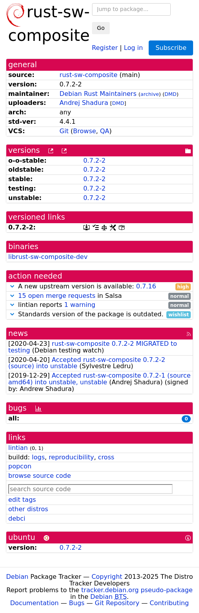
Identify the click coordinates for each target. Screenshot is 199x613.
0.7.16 (146, 286)
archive (149, 94)
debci (16, 518)
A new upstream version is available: (99, 286)
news (18, 333)
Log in (133, 47)
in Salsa (99, 296)
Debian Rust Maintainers (97, 93)
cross (106, 457)
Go (101, 28)
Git (63, 131)
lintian (18, 447)
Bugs (77, 603)
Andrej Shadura (83, 102)
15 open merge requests (56, 295)
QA (104, 131)
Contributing (169, 603)
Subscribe (170, 47)
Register (105, 47)
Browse (84, 131)
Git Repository (117, 603)
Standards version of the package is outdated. (99, 314)
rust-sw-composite (88, 75)
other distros (28, 509)
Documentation (34, 603)
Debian (17, 576)
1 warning (79, 304)
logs (38, 457)
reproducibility (71, 457)
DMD (170, 94)
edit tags (22, 499)
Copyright (107, 576)
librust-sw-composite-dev (48, 257)
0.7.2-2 (94, 160)
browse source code (39, 475)
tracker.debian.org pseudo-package (137, 590)
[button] (12, 286)
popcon (19, 466)
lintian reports (99, 305)
